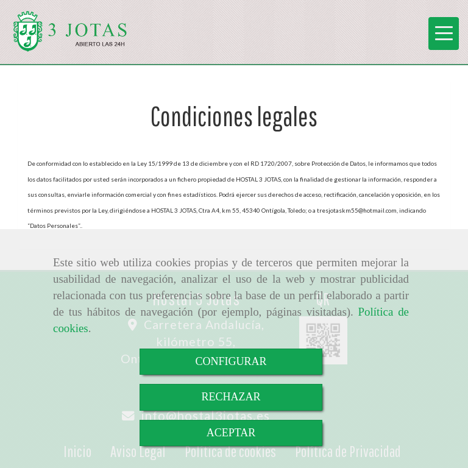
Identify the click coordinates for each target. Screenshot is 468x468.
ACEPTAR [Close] (231, 433)
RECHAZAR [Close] (230, 397)
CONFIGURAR (230, 361)
